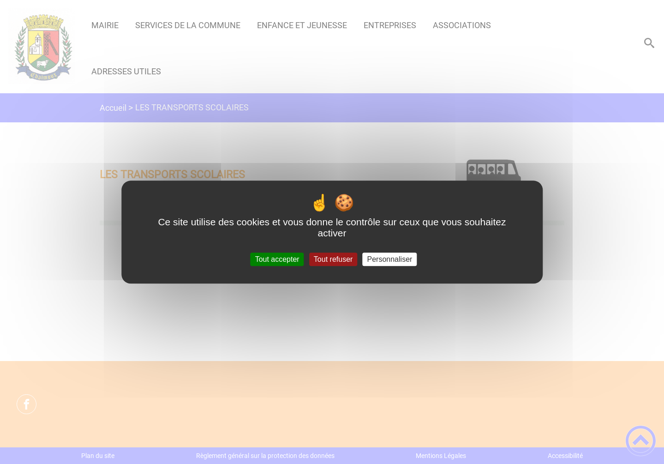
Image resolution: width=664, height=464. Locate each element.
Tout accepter (277, 259)
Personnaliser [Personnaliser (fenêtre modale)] (390, 259)
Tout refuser (333, 259)
